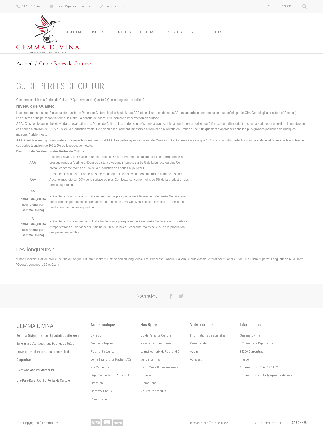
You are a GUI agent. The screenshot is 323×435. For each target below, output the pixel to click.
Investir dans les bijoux (155, 343)
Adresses (196, 359)
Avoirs (194, 351)
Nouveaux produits (153, 391)
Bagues (98, 32)
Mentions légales (102, 343)
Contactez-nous (112, 6)
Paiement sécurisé (102, 351)
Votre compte (201, 324)
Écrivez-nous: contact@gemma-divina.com (268, 375)
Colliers (147, 32)
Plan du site (99, 399)
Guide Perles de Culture (155, 335)
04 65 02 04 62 (28, 6)
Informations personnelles (207, 335)
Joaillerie (74, 32)
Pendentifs (173, 32)
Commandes (199, 343)
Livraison (97, 335)
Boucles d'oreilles (206, 32)
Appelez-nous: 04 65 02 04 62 (259, 367)
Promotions (148, 383)
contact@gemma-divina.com (70, 6)
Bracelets (122, 32)
